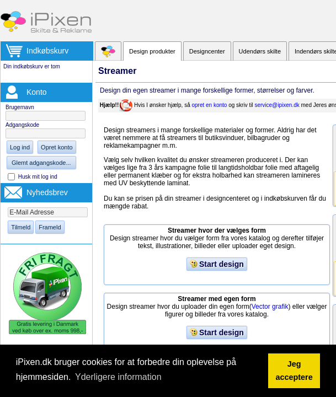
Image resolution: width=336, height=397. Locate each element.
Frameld (50, 227)
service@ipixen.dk (276, 105)
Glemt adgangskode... (41, 162)
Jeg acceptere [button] (293, 371)
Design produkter (152, 51)
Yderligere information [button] (118, 377)
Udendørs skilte (260, 51)
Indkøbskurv (47, 50)
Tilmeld (20, 227)
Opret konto (56, 147)
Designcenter (207, 51)
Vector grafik (270, 306)
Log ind (20, 147)
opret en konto (209, 105)
